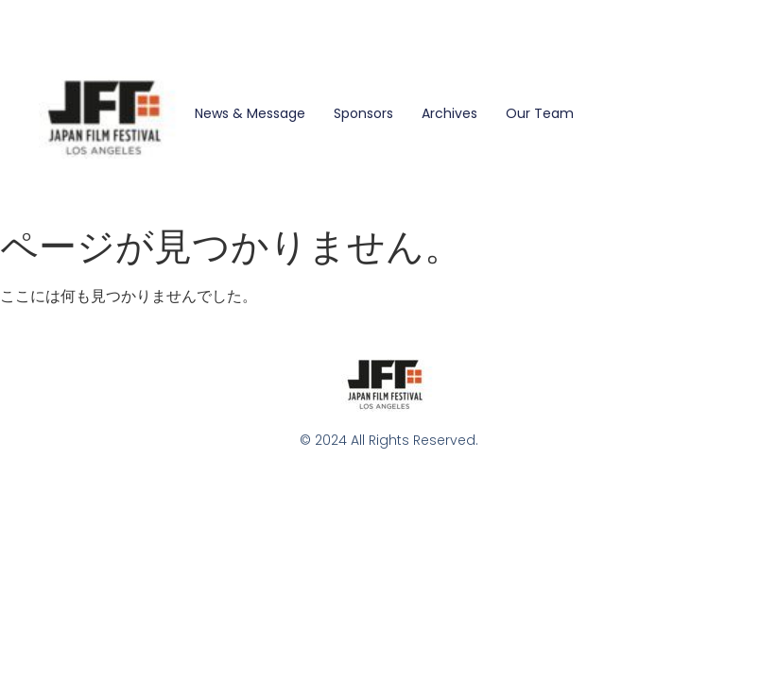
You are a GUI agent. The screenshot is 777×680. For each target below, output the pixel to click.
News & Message (250, 113)
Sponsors (363, 113)
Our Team (540, 113)
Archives (449, 113)
